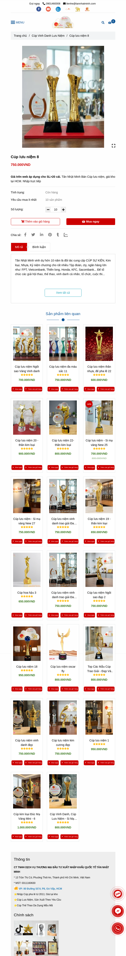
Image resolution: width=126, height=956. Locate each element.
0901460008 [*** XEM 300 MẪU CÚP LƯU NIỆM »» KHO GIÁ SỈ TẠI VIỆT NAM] (51, 3)
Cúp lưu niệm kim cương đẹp (63, 742)
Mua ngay (90, 221)
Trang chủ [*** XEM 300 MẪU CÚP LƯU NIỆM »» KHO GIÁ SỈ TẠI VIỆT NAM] (20, 35)
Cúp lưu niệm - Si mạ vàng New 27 (26, 521)
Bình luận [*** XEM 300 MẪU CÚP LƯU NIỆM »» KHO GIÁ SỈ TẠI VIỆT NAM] (39, 247)
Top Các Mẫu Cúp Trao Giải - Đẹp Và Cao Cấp (99, 669)
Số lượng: (17, 209)
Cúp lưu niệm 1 (99, 740)
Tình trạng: (18, 192)
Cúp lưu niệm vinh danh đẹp (27, 742)
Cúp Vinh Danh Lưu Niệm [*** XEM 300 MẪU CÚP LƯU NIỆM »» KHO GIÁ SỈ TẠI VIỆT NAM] (48, 35)
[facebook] (39, 9)
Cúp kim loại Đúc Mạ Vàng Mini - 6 (27, 816)
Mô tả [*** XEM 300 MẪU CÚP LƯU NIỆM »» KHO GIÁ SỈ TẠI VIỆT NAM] (19, 247)
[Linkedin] (41, 235)
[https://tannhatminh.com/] (68, 9)
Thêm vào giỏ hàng (35, 221)
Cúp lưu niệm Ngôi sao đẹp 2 (99, 595)
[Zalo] (68, 235)
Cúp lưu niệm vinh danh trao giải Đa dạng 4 (63, 521)
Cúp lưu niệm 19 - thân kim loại (99, 521)
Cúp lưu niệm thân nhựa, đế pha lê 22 (99, 369)
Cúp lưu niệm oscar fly (62, 669)
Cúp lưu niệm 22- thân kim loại (63, 443)
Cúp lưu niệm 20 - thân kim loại (26, 443)
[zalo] (59, 9)
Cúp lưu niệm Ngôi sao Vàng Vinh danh (27, 369)
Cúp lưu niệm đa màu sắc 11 (63, 369)
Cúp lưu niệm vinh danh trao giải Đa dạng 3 (63, 595)
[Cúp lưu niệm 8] (63, 22)
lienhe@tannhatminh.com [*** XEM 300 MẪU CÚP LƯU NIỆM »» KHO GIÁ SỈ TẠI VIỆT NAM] (79, 3)
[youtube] (49, 9)
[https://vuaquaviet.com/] (87, 9)
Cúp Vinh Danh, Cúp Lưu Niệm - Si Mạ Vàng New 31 (63, 817)
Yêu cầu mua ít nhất (24, 199)
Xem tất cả (63, 292)
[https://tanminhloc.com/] (78, 9)
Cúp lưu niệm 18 (26, 666)
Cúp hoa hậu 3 (26, 592)
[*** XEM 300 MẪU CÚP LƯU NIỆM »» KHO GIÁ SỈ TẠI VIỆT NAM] (111, 22)
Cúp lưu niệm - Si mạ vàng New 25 (99, 443)
